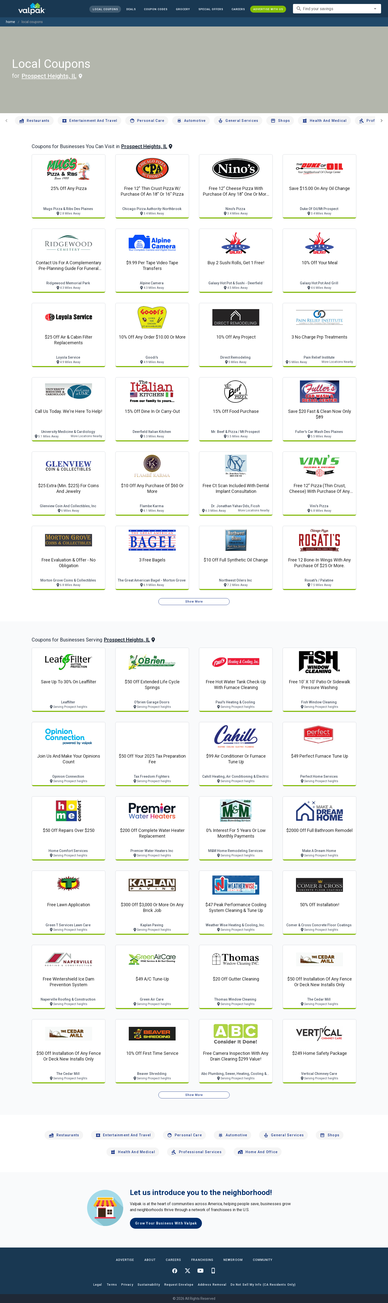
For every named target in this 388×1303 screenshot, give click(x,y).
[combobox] (337, 8)
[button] (210, 9)
